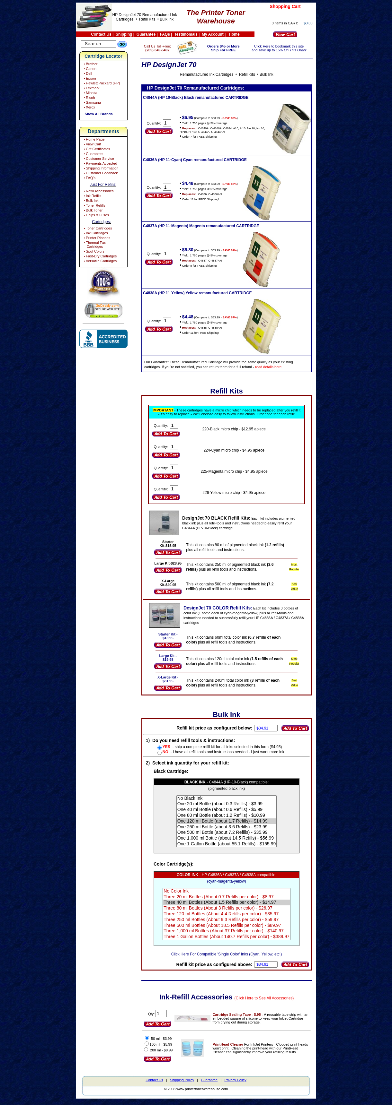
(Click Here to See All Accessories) (268, 1002)
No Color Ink (230, 895)
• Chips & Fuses (96, 216)
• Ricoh (89, 98)
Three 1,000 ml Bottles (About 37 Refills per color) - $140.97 (230, 935)
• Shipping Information (100, 169)
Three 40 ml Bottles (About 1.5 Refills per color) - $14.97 (230, 906)
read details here (277, 367)
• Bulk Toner (92, 211)
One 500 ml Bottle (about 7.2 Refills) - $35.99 (231, 836)
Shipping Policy (182, 1084)
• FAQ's (89, 179)
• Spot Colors (93, 252)
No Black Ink (231, 802)
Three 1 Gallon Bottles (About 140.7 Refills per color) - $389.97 (230, 941)
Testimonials (185, 34)
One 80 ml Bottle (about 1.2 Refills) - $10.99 (231, 819)
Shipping (124, 34)
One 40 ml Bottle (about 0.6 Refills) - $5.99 (231, 813)
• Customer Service (98, 159)
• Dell (87, 74)
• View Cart (92, 145)
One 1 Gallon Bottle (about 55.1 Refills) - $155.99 (231, 848)
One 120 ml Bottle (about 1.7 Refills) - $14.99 (231, 825)
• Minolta (90, 94)
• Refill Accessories (98, 192)
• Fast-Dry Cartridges (100, 257)
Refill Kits (146, 19)
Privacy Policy (235, 1084)
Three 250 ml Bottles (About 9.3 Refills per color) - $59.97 (230, 924)
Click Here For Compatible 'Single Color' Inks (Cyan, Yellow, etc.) (231, 958)
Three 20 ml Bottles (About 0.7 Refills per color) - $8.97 (230, 901)
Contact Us (101, 34)
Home (234, 34)
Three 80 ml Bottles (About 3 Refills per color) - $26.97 (230, 912)
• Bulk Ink (90, 201)
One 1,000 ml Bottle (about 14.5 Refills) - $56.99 (231, 842)
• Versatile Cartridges (100, 262)
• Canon (89, 70)
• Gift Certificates (96, 150)
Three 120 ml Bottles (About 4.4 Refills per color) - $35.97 (230, 918)
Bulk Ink (167, 19)
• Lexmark (91, 89)
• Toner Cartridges (97, 229)
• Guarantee (92, 155)
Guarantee (146, 34)
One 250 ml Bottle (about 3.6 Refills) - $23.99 (231, 831)
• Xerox (89, 108)
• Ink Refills (92, 197)
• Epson (89, 79)
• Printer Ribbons (96, 239)
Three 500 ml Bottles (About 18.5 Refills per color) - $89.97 (230, 929)
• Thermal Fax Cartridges (94, 245)
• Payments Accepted (100, 164)
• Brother (90, 65)
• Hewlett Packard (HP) (101, 84)
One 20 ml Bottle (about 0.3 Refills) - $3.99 (231, 808)
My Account (213, 34)
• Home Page (93, 140)
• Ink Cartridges (95, 234)
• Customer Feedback (100, 174)
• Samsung (92, 103)
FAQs (165, 34)
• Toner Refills (94, 206)
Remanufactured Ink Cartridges (211, 74)
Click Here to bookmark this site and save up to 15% (281, 48)
